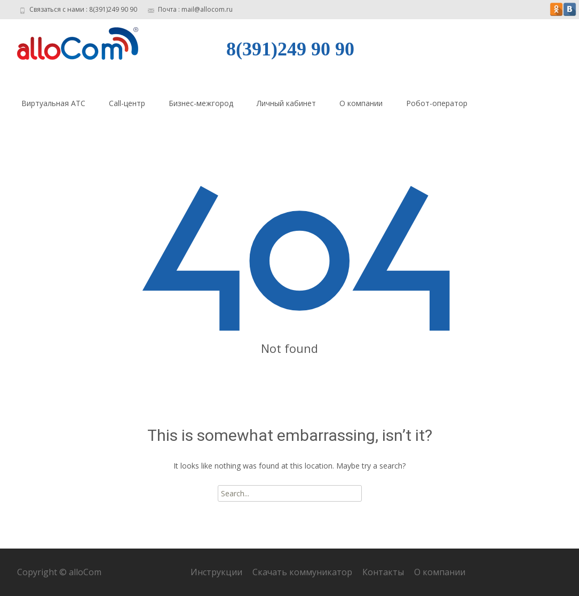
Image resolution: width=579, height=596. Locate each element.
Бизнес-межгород (201, 103)
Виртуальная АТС (53, 103)
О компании (361, 103)
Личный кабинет (286, 103)
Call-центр (127, 103)
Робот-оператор (436, 103)
